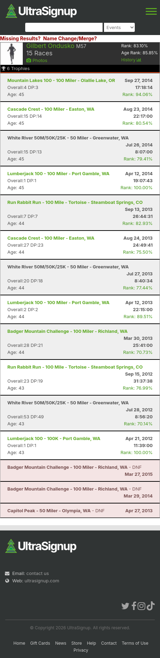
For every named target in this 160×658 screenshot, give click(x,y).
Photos (36, 60)
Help (91, 643)
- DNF (74, 467)
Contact (109, 643)
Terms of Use (135, 643)
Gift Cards (40, 643)
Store (76, 643)
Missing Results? (20, 38)
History (131, 59)
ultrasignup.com (42, 580)
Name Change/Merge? (70, 38)
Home (19, 643)
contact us (37, 573)
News (60, 643)
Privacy (81, 650)
